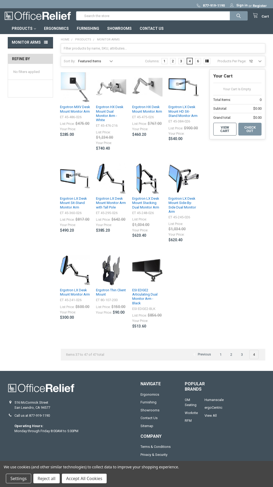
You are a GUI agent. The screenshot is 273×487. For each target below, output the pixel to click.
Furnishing (88, 32)
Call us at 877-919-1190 (32, 419)
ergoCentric (213, 411)
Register (260, 6)
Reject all (46, 478)
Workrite (191, 417)
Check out (250, 133)
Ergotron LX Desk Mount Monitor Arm (75, 296)
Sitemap (146, 429)
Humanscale (214, 404)
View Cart (224, 133)
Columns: (152, 65)
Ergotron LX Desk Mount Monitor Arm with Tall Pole (111, 206)
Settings (18, 478)
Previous (201, 358)
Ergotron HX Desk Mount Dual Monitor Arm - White (109, 117)
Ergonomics (56, 32)
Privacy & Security (153, 458)
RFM (188, 424)
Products (24, 32)
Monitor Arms (26, 46)
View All (210, 419)
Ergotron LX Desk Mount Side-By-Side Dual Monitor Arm (182, 208)
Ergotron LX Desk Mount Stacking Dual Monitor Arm (145, 206)
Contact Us (152, 32)
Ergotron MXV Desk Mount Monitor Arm (75, 113)
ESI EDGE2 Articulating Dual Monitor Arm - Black (145, 300)
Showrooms (119, 32)
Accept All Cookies (84, 478)
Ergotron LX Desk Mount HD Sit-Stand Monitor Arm (183, 115)
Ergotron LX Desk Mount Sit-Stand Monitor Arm (73, 206)
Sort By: (69, 65)
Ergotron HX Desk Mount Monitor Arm (147, 113)
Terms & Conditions (155, 450)
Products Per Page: (232, 65)
